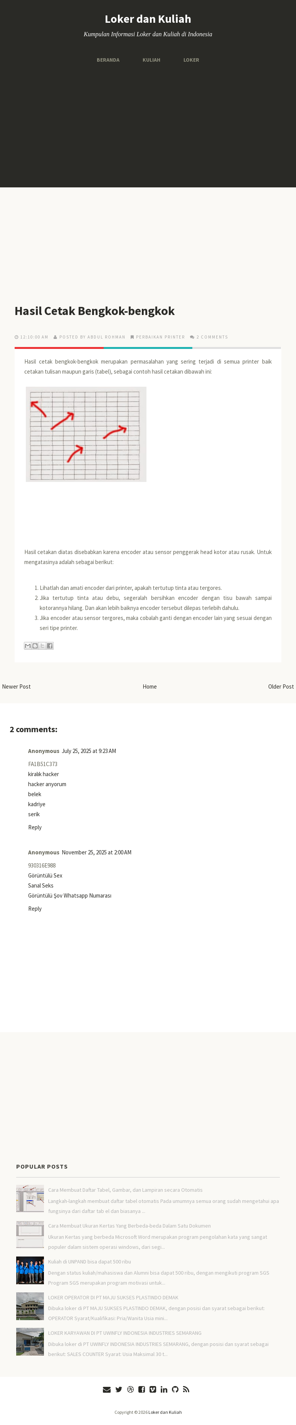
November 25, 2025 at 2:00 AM (96, 852)
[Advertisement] (148, 126)
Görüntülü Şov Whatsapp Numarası (69, 895)
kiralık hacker (43, 774)
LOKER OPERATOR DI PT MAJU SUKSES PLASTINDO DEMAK (113, 1297)
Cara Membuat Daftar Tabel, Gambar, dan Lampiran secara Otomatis (125, 1189)
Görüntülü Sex (45, 875)
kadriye (36, 804)
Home (150, 686)
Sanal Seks (41, 885)
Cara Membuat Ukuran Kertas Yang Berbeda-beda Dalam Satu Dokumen (129, 1225)
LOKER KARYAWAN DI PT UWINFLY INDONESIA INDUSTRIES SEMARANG (125, 1332)
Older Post (281, 686)
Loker (191, 59)
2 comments (212, 337)
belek (34, 794)
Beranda (108, 59)
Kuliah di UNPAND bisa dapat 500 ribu (89, 1261)
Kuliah (151, 59)
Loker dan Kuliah (148, 18)
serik (34, 814)
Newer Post (16, 686)
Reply (35, 827)
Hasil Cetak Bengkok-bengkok (95, 310)
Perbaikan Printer (160, 337)
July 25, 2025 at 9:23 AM (89, 751)
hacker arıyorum (47, 784)
